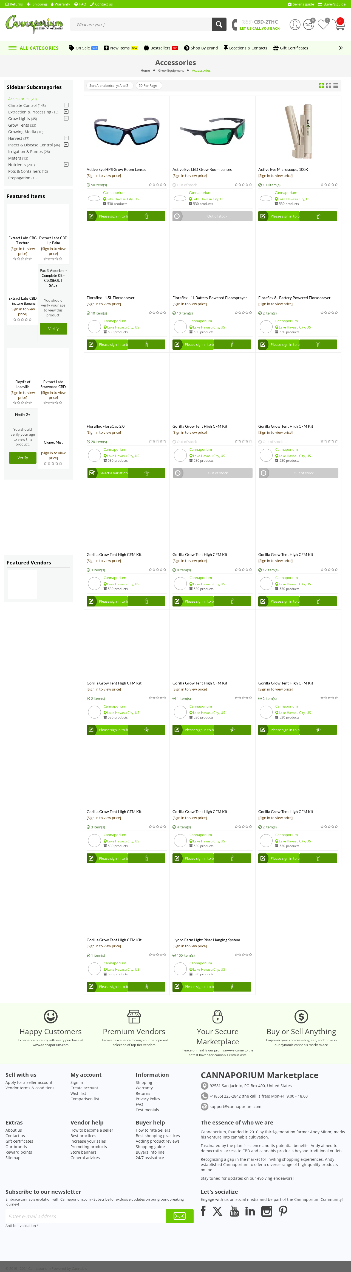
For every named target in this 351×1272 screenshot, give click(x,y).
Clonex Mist (53, 442)
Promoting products (88, 1164)
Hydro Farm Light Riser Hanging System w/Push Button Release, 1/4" (206, 948)
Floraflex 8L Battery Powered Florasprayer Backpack (294, 299)
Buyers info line (150, 1169)
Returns (143, 1111)
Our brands (16, 1164)
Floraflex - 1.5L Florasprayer (111, 299)
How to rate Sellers (153, 1147)
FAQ (139, 1122)
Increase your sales (88, 1158)
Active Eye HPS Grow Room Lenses (116, 169)
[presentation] (47, 1257)
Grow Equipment (171, 70)
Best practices (83, 1153)
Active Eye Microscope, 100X (283, 169)
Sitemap (13, 1175)
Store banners (83, 1169)
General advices (85, 1175)
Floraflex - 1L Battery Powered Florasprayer (209, 299)
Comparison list (84, 1116)
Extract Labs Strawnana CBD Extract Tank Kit (53, 387)
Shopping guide (150, 1164)
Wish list (78, 1111)
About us (13, 1147)
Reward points (18, 1169)
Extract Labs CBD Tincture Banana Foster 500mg (23, 303)
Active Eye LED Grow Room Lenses (202, 169)
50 (157, 85)
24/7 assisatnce (150, 1175)
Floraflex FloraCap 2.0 (105, 429)
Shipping (144, 1100)
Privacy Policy (148, 1116)
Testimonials (147, 1127)
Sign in (76, 1100)
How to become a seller (91, 1147)
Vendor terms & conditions (30, 1105)
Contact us (15, 1153)
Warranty (144, 1105)
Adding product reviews (158, 1158)
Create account (84, 1105)
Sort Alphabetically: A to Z (112, 85)
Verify (53, 328)
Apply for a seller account (28, 1100)
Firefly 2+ (22, 414)
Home (144, 70)
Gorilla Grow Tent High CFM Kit (199, 429)
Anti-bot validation (20, 1243)
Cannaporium (114, 192)
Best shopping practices (158, 1153)
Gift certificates (19, 1158)
